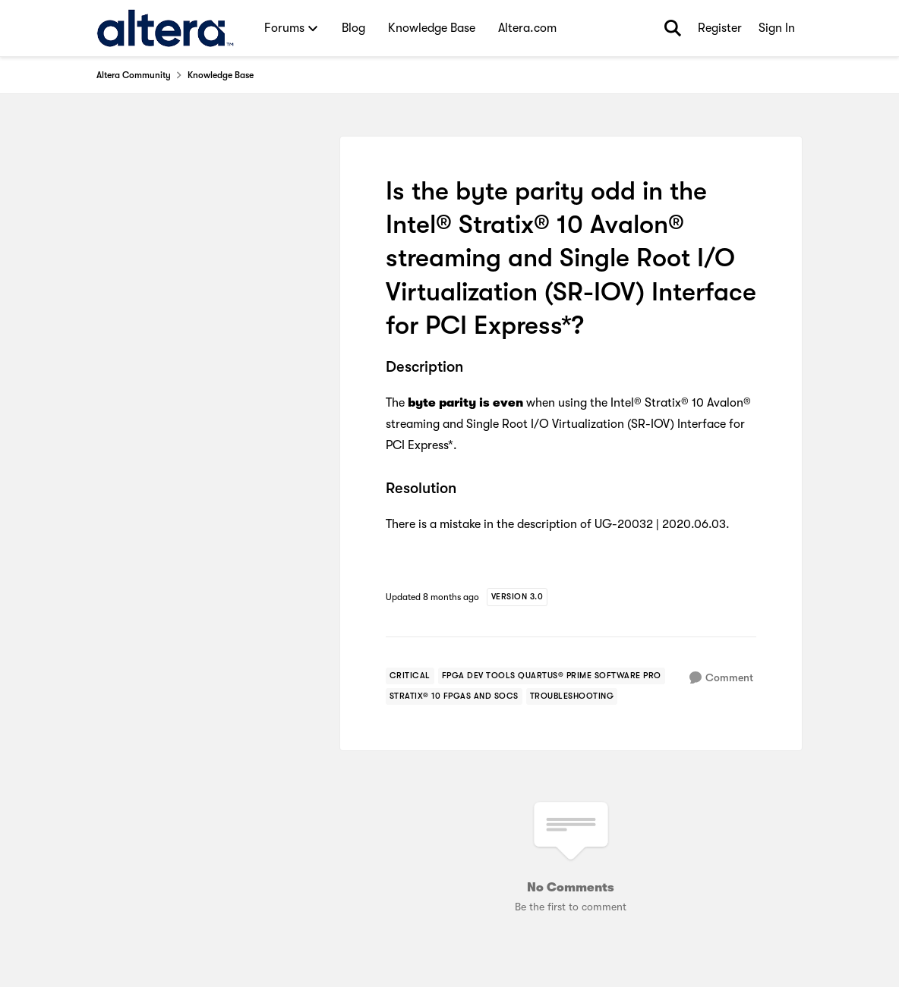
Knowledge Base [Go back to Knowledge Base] (221, 75)
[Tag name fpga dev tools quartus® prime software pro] (551, 676)
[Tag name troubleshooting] (572, 696)
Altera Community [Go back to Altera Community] (133, 75)
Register (720, 28)
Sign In (777, 28)
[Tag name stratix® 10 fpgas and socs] (454, 696)
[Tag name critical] (410, 676)
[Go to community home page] (165, 28)
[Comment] (721, 678)
